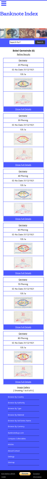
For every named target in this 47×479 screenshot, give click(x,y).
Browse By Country (16, 397)
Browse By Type (14, 408)
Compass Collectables (17, 438)
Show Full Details (23, 109)
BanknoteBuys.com (16, 433)
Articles (11, 444)
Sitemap (11, 462)
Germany (23, 60)
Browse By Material (16, 415)
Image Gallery (23, 387)
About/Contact (14, 451)
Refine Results (23, 54)
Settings (11, 456)
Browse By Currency (16, 426)
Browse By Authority (16, 402)
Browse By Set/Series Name (19, 420)
